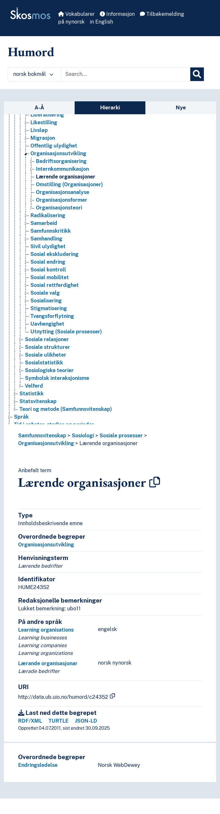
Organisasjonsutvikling (46, 443)
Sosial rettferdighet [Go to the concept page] (54, 285)
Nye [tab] (181, 108)
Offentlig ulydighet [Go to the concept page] (53, 146)
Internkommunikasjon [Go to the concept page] (62, 169)
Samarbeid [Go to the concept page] (43, 223)
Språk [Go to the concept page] (21, 417)
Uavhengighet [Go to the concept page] (47, 324)
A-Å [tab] (39, 108)
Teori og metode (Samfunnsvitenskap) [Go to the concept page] (65, 409)
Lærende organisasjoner (108, 443)
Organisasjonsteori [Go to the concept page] (59, 208)
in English (101, 22)
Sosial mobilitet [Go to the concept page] (49, 277)
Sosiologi (83, 435)
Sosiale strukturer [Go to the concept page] (47, 347)
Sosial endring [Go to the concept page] (47, 262)
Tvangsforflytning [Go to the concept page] (52, 316)
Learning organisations (46, 630)
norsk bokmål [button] (33, 74)
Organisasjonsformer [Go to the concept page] (61, 200)
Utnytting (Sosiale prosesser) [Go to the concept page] (66, 332)
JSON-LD (86, 721)
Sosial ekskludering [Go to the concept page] (54, 254)
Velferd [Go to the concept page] (34, 386)
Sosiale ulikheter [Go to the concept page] (45, 355)
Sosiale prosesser (121, 435)
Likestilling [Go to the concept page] (43, 122)
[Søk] (197, 74)
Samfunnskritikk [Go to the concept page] (50, 231)
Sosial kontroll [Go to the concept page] (48, 270)
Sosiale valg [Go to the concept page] (45, 293)
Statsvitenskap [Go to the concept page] (38, 401)
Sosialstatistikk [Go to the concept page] (44, 363)
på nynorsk (71, 22)
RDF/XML (30, 721)
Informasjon (117, 14)
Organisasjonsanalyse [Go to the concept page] (62, 192)
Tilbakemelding (162, 14)
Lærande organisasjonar (48, 663)
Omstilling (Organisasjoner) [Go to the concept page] (69, 184)
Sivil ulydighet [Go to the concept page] (48, 246)
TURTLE (58, 721)
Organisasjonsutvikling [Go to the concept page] (58, 153)
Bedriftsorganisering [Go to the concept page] (61, 161)
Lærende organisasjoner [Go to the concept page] (65, 177)
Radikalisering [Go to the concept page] (47, 215)
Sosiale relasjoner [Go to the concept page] (47, 339)
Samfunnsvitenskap (42, 435)
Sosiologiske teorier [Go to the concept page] (49, 370)
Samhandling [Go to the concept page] (46, 239)
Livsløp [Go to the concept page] (39, 130)
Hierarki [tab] (110, 108)
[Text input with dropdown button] (125, 74)
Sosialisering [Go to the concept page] (46, 301)
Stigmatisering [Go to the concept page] (48, 308)
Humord (31, 51)
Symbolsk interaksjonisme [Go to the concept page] (57, 378)
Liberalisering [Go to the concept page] (47, 115)
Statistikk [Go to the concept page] (31, 394)
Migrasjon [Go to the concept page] (42, 138)
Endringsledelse (38, 765)
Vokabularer (76, 14)
